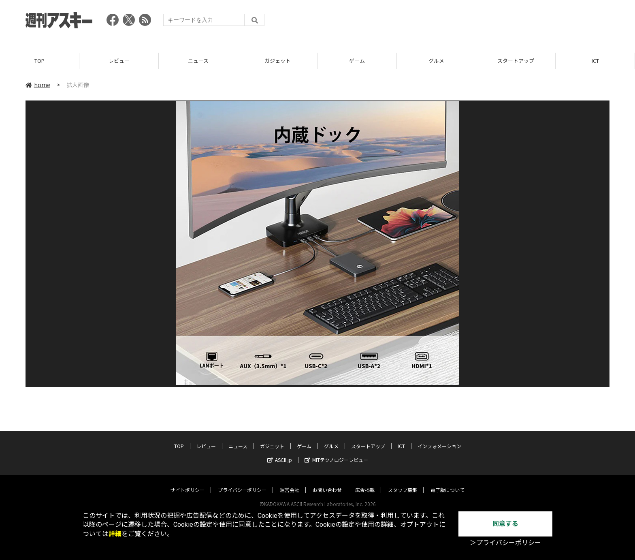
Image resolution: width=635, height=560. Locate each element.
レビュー (119, 60)
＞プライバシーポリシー (505, 543)
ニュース (198, 60)
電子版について (447, 482)
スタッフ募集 (402, 482)
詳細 (115, 534)
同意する (505, 524)
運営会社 (289, 482)
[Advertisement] (462, 22)
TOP (39, 60)
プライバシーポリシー (242, 482)
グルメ (436, 60)
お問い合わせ (327, 482)
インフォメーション (439, 438)
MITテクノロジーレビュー (336, 452)
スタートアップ (515, 60)
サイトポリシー (187, 482)
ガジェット (277, 60)
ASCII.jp (279, 452)
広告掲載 (365, 482)
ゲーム (357, 60)
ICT (595, 60)
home (38, 85)
